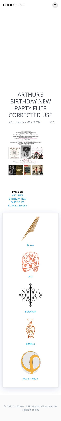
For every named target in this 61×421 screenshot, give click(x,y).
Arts (30, 264)
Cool (13, 5)
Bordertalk (30, 311)
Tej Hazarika (16, 122)
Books (30, 245)
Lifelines (30, 343)
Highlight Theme (30, 409)
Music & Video (30, 378)
